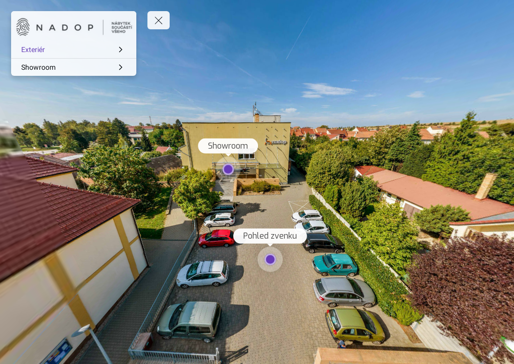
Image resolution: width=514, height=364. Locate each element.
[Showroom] (73, 67)
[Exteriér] (73, 49)
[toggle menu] (158, 20)
